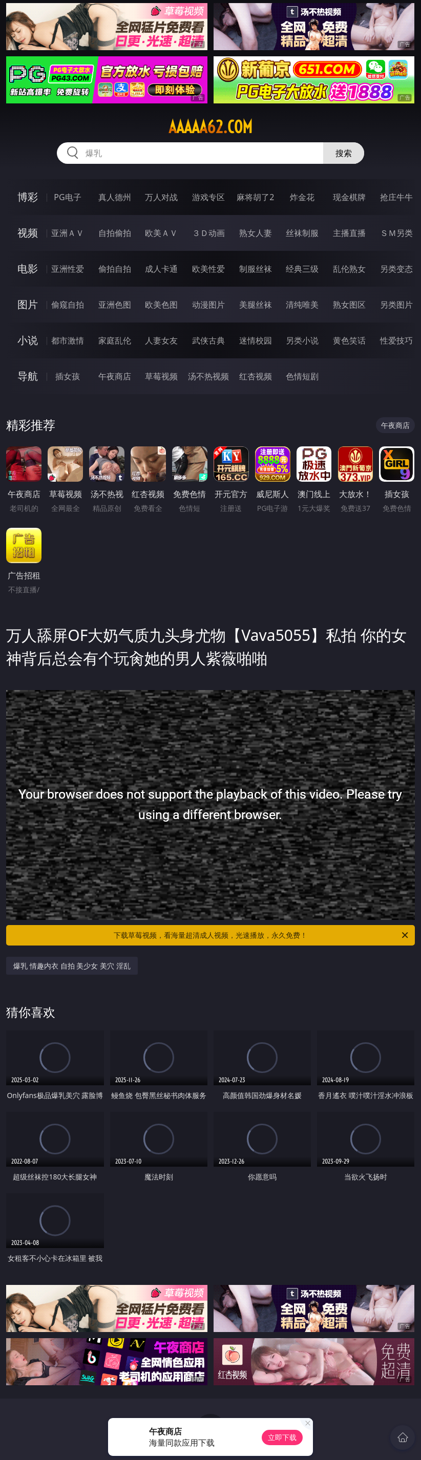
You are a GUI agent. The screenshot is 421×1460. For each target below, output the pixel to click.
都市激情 (67, 340)
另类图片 (396, 304)
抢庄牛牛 (396, 197)
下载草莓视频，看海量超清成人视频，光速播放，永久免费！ (262, 935)
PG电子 (67, 197)
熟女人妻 (255, 233)
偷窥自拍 (67, 304)
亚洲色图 (114, 304)
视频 (27, 233)
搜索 (343, 153)
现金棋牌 (349, 197)
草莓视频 (161, 376)
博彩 (27, 197)
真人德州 (114, 197)
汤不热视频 (208, 376)
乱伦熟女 (349, 268)
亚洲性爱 (67, 268)
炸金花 (302, 197)
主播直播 (349, 233)
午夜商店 (114, 376)
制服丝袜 (255, 268)
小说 (27, 340)
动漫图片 (208, 304)
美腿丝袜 (255, 304)
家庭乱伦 (114, 340)
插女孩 (67, 376)
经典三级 (302, 268)
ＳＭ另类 (396, 233)
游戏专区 (208, 197)
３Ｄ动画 (208, 233)
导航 (27, 376)
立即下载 (282, 1437)
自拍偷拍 (114, 233)
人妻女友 (161, 340)
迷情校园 (255, 340)
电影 (27, 268)
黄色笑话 (349, 340)
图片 (27, 304)
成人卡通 (161, 268)
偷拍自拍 (114, 268)
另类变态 (396, 268)
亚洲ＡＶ (67, 233)
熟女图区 (349, 304)
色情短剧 (302, 376)
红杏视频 (255, 376)
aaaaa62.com (210, 127)
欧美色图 (161, 304)
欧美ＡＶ (161, 233)
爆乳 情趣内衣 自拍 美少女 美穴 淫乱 (71, 966)
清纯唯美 (302, 304)
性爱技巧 (396, 340)
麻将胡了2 (255, 197)
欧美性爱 (208, 268)
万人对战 (161, 197)
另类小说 (302, 340)
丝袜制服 (302, 233)
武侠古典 (208, 340)
